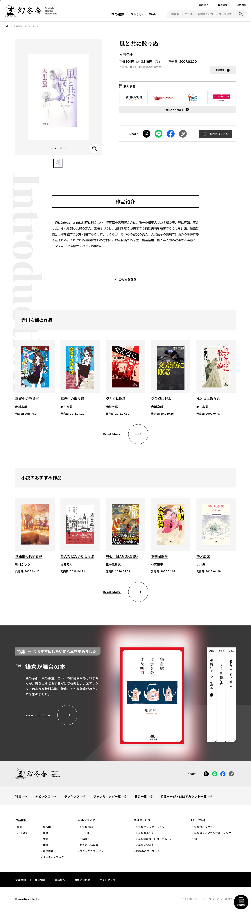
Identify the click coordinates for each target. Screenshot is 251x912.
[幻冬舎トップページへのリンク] (30, 14)
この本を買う (127, 279)
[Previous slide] (51, 148)
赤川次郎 (126, 54)
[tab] (211, 694)
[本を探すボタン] (240, 14)
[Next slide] (66, 148)
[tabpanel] (99, 694)
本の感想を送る (218, 134)
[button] (57, 163)
